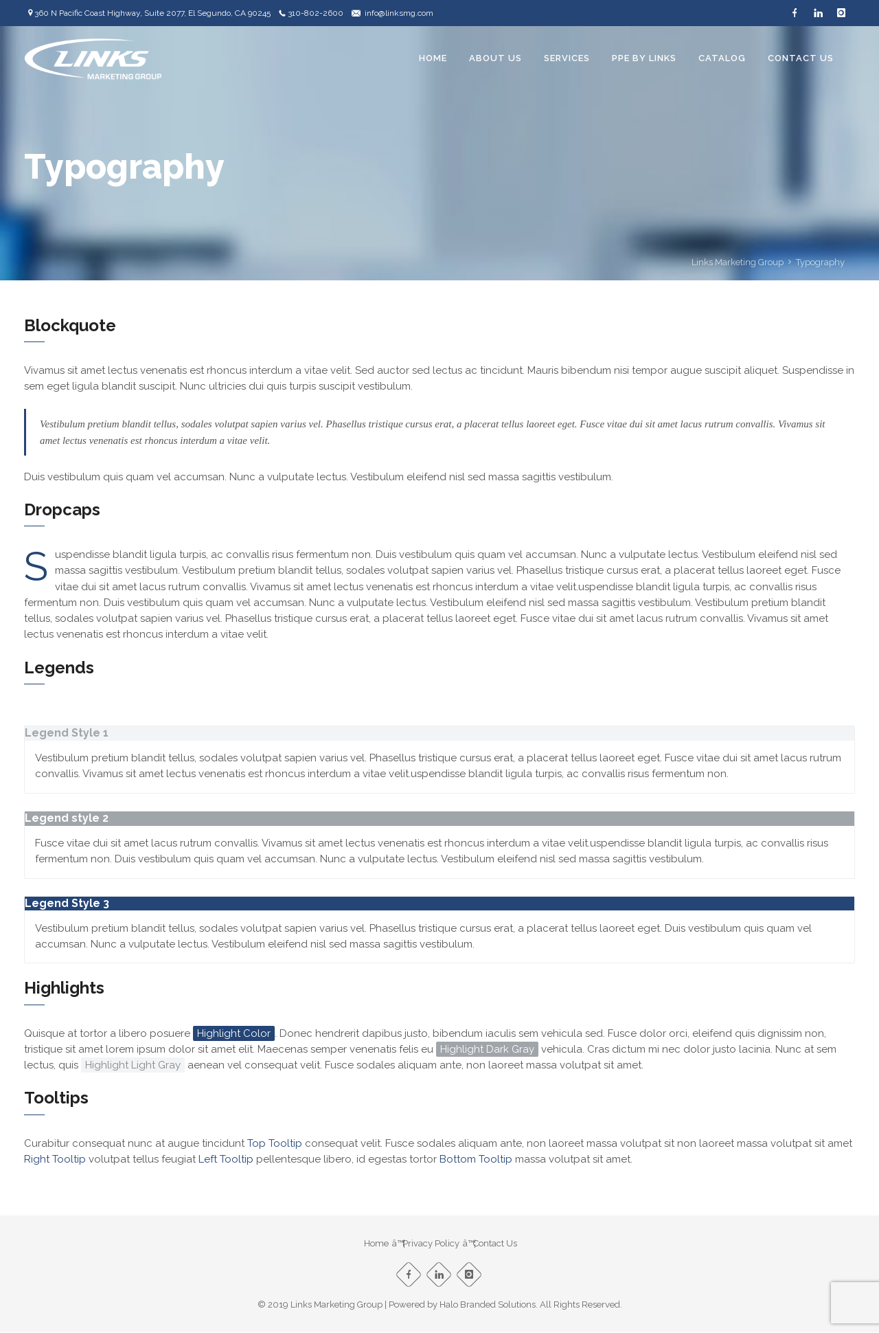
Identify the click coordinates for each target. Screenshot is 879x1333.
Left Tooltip (225, 1159)
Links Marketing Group (738, 262)
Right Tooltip (55, 1159)
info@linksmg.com (399, 13)
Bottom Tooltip (476, 1159)
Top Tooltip (274, 1143)
